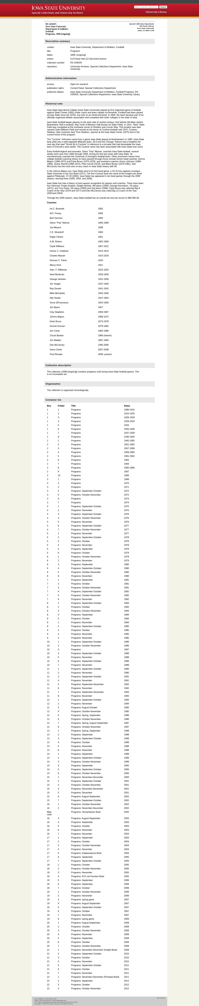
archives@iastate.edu (59, 1000)
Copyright (37, 1004)
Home (163, 998)
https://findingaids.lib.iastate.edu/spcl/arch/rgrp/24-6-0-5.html (58, 1002)
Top (158, 998)
